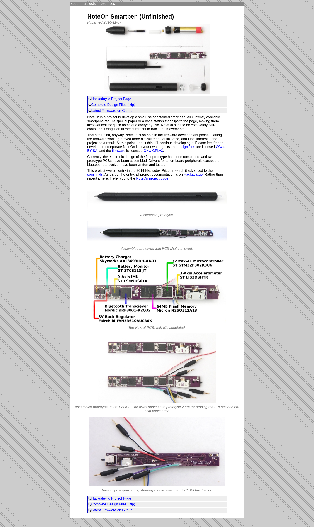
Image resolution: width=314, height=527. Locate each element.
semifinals (95, 174)
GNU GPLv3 (153, 151)
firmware (118, 151)
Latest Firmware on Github (112, 110)
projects (89, 3)
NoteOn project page (152, 178)
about (75, 3)
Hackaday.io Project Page (111, 99)
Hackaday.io (193, 174)
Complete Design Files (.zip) (113, 105)
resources (107, 3)
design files (186, 147)
